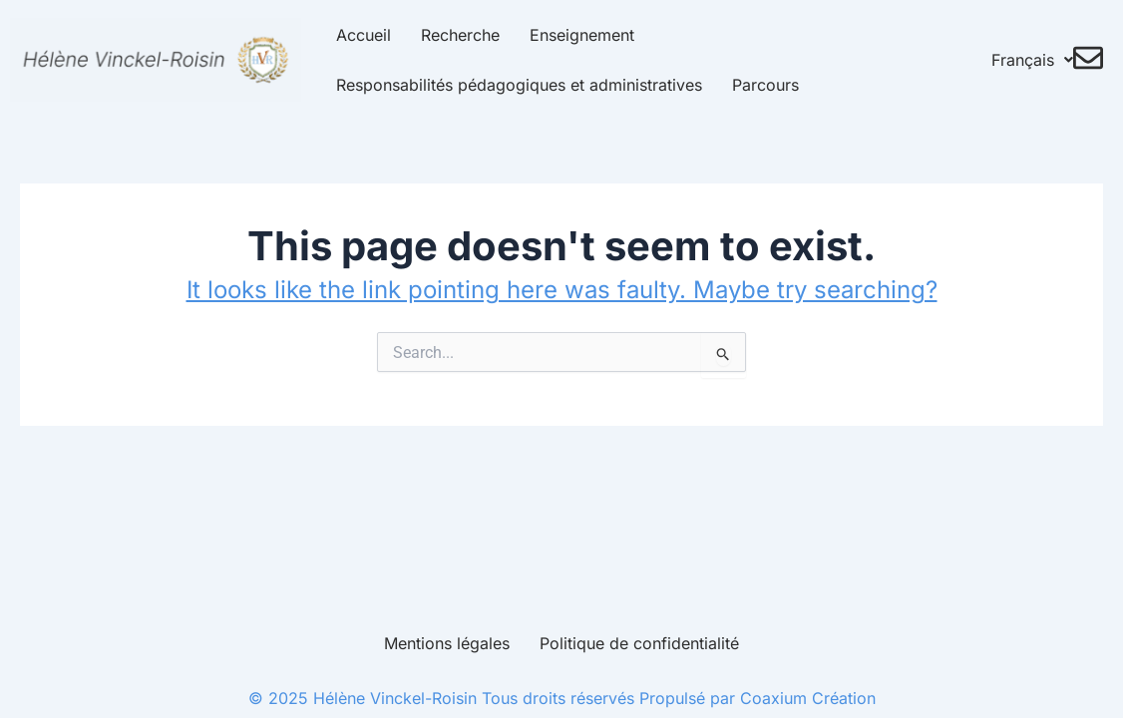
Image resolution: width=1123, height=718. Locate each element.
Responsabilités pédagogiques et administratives (508, 85)
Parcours (754, 85)
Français (1037, 60)
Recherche (449, 35)
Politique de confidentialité (639, 643)
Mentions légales (447, 643)
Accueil (352, 35)
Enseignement (571, 35)
